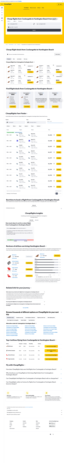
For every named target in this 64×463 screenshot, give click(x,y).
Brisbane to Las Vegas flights (30, 353)
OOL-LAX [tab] (34, 205)
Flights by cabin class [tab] (41, 343)
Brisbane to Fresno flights (29, 359)
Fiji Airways (14, 280)
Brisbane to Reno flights (47, 356)
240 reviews (14, 284)
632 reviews (14, 290)
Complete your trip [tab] (19, 343)
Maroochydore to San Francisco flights (50, 358)
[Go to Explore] (1, 15)
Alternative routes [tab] (10, 343)
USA (15, 44)
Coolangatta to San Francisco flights (50, 353)
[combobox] (9, 21)
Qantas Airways (15, 300)
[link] (12, 106)
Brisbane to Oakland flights (11, 358)
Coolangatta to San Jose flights (30, 358)
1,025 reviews (14, 303)
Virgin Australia (15, 293)
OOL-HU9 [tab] (31, 247)
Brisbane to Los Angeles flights (12, 351)
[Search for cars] (1, 12)
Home (7, 44)
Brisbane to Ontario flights (30, 351)
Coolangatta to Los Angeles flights (12, 353)
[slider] (62, 122)
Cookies (19, 1)
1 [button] (56, 193)
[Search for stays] (1, 10)
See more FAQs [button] (25, 333)
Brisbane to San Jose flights (48, 359)
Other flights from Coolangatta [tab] (12, 346)
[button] (62, 1)
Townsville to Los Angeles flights (31, 356)
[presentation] (57, 18)
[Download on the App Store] (52, 453)
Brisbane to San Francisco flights (49, 351)
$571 (54, 19)
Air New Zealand (15, 287)
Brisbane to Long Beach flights (12, 361)
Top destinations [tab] (32, 346)
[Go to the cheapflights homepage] (8, 4)
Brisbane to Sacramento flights (12, 359)
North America (11, 44)
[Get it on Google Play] (52, 451)
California (18, 44)
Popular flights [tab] (23, 346)
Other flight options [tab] (51, 343)
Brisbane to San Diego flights (11, 356)
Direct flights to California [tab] (30, 343)
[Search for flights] (1, 8)
